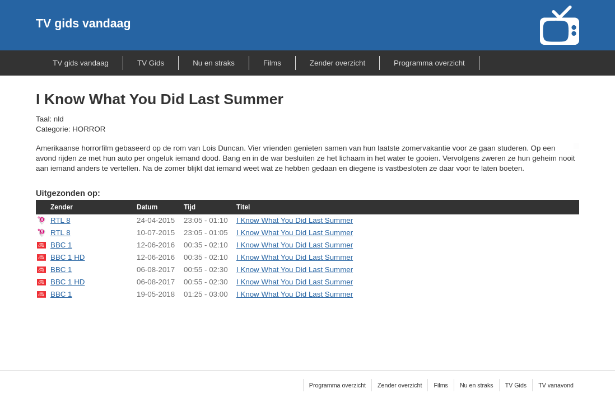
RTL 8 (60, 220)
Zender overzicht (337, 63)
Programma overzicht (429, 63)
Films (272, 63)
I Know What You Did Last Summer (294, 220)
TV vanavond (556, 385)
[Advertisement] (307, 327)
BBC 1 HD (67, 257)
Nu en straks (214, 63)
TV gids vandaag (83, 23)
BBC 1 (61, 245)
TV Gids (150, 63)
